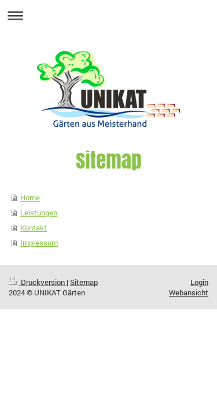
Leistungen (38, 212)
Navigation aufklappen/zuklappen (108, 15)
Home (30, 197)
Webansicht (188, 292)
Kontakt (33, 227)
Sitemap (84, 282)
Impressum (39, 242)
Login (199, 282)
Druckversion (38, 282)
